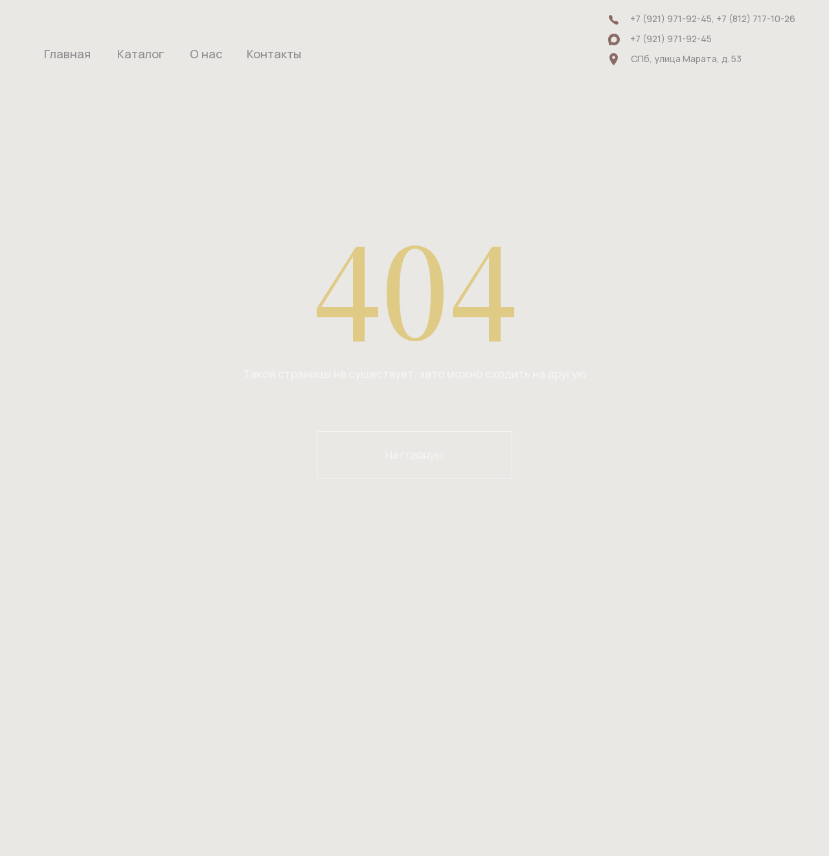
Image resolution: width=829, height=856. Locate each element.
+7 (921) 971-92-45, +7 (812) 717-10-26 (712, 18)
